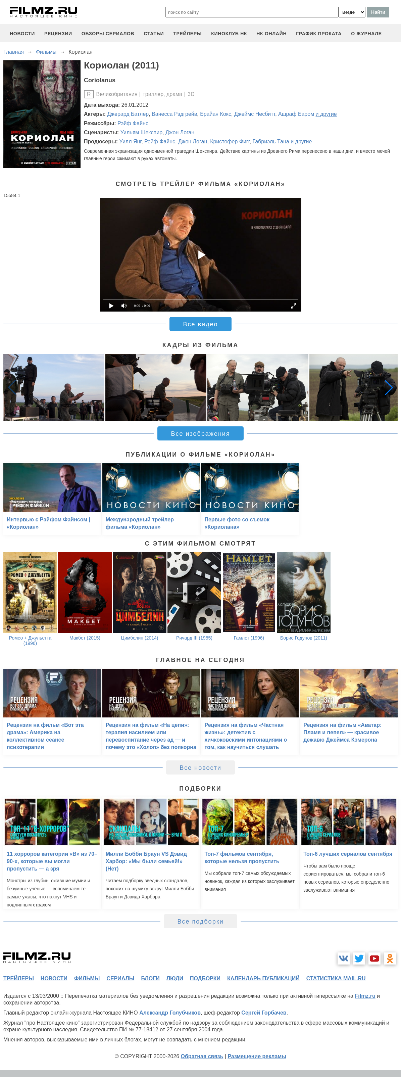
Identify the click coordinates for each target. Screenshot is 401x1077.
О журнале (366, 33)
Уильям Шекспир (141, 132)
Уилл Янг (130, 141)
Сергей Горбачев (263, 1013)
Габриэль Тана (270, 141)
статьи (154, 33)
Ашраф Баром (296, 114)
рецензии (58, 33)
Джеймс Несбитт (254, 114)
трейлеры (187, 33)
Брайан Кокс (215, 114)
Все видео (200, 324)
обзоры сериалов (108, 33)
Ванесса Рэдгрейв (174, 114)
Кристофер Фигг (229, 141)
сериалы (120, 978)
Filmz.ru (365, 996)
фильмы (87, 978)
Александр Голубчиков (170, 1013)
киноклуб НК (229, 33)
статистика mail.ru (336, 978)
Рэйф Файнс (132, 123)
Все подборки (200, 921)
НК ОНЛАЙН (271, 33)
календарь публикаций (263, 978)
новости (22, 33)
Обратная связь (202, 1056)
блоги (150, 978)
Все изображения (200, 433)
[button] (389, 387)
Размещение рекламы (257, 1056)
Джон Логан (179, 132)
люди (174, 978)
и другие (326, 114)
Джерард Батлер (128, 114)
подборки (205, 978)
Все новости (200, 767)
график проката (319, 33)
